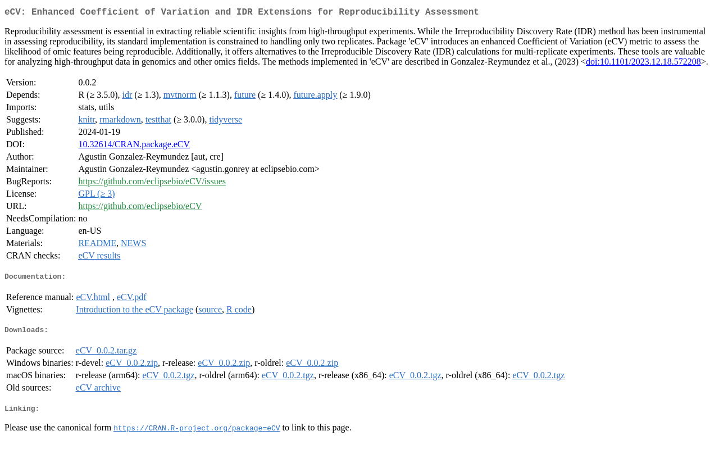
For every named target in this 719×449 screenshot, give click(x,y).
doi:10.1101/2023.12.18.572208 (643, 64)
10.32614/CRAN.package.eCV (134, 146)
